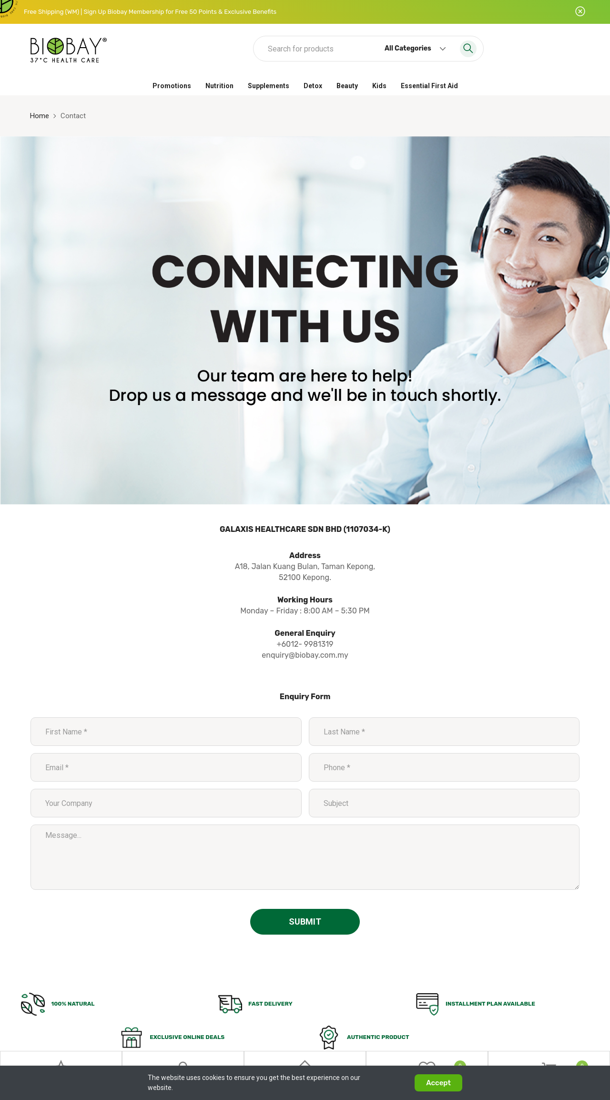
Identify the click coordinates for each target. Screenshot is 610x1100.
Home (39, 116)
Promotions (171, 86)
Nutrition (219, 86)
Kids (379, 86)
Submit (305, 922)
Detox (313, 86)
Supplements (268, 86)
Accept (438, 1083)
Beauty (347, 86)
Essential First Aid (429, 86)
